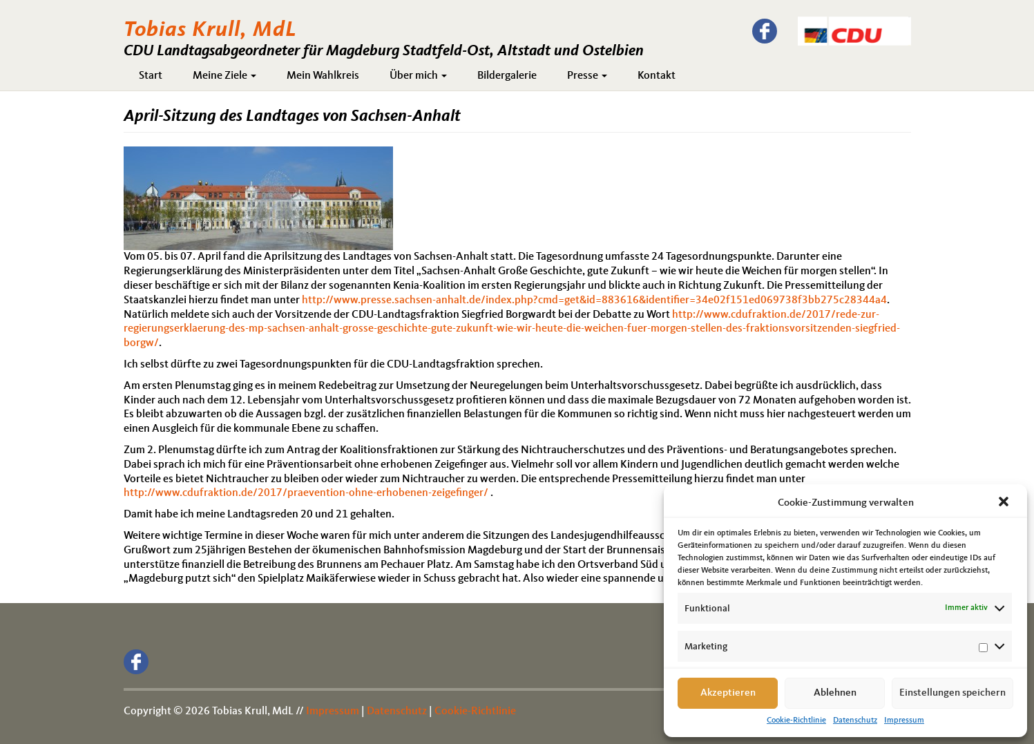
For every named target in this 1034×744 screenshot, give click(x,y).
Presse (587, 76)
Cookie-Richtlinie (796, 720)
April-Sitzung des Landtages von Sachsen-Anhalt (292, 116)
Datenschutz (855, 720)
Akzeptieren (728, 693)
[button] (1005, 503)
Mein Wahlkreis (323, 76)
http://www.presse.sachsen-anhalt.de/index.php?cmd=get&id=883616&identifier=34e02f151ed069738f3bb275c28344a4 (594, 300)
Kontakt (657, 76)
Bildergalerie (507, 76)
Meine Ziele (224, 76)
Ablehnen (835, 693)
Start (150, 76)
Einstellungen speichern (952, 693)
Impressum (904, 720)
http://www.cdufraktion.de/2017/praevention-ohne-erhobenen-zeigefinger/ (306, 493)
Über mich (418, 76)
